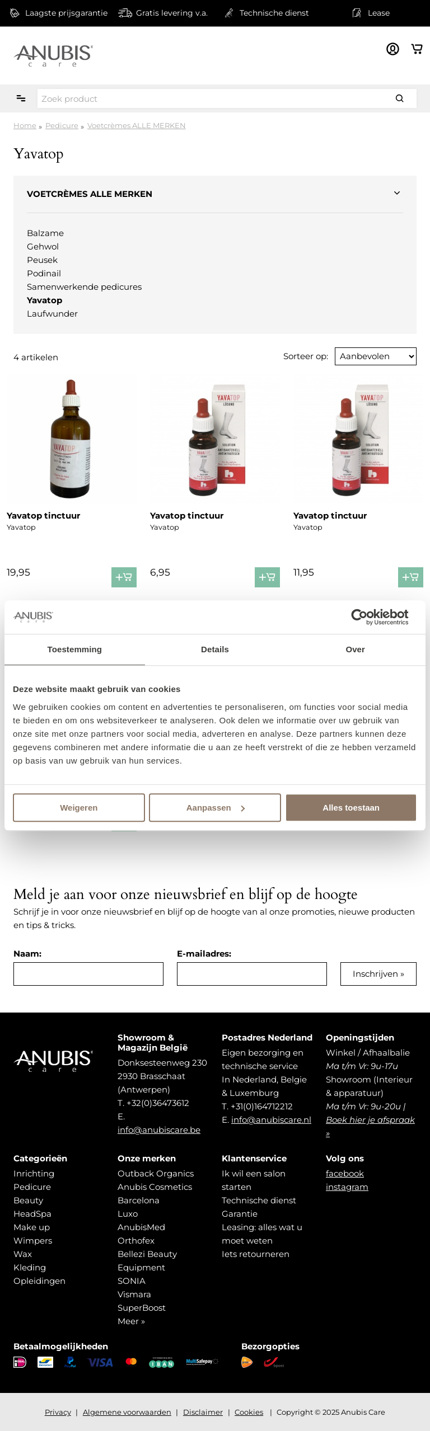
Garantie (240, 1213)
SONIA (132, 1280)
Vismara (134, 1294)
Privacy (58, 1412)
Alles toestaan (351, 807)
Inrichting (33, 1173)
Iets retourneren (255, 1254)
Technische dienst (259, 1200)
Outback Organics (156, 1173)
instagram (347, 1186)
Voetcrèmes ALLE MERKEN (136, 125)
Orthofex (136, 1240)
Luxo (128, 1213)
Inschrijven (375, 973)
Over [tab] (355, 649)
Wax (22, 1254)
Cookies (249, 1412)
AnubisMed (141, 1227)
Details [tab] (215, 649)
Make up (31, 1227)
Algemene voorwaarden (127, 1412)
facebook (345, 1173)
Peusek (42, 260)
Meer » (131, 1321)
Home (24, 125)
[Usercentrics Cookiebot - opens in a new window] (368, 617)
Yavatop (44, 300)
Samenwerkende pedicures (84, 286)
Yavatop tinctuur (43, 515)
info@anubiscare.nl (271, 1119)
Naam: (27, 953)
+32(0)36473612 (158, 1103)
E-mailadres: (204, 953)
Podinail (44, 273)
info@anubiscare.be (159, 1129)
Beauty (28, 1200)
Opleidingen (39, 1280)
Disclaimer (203, 1412)
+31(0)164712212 (262, 1106)
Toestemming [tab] (75, 649)
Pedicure (61, 125)
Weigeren (78, 807)
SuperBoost (142, 1307)
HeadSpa (32, 1213)
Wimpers (32, 1240)
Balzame (45, 233)
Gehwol (43, 246)
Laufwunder (52, 313)
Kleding (29, 1267)
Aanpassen (215, 807)
